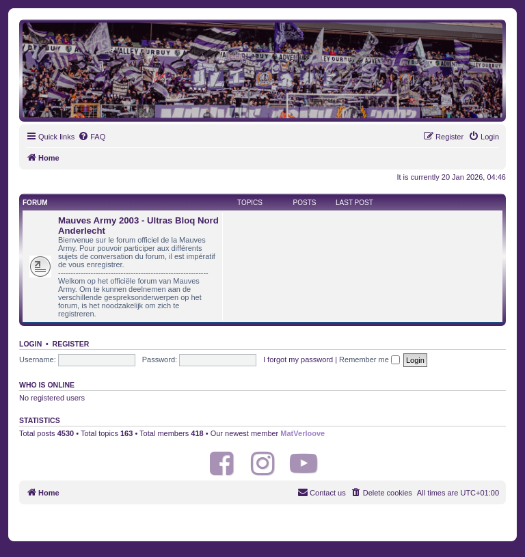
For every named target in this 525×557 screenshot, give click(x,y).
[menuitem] (91, 136)
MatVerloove (302, 433)
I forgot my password (298, 359)
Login (30, 344)
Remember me (369, 359)
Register (71, 344)
